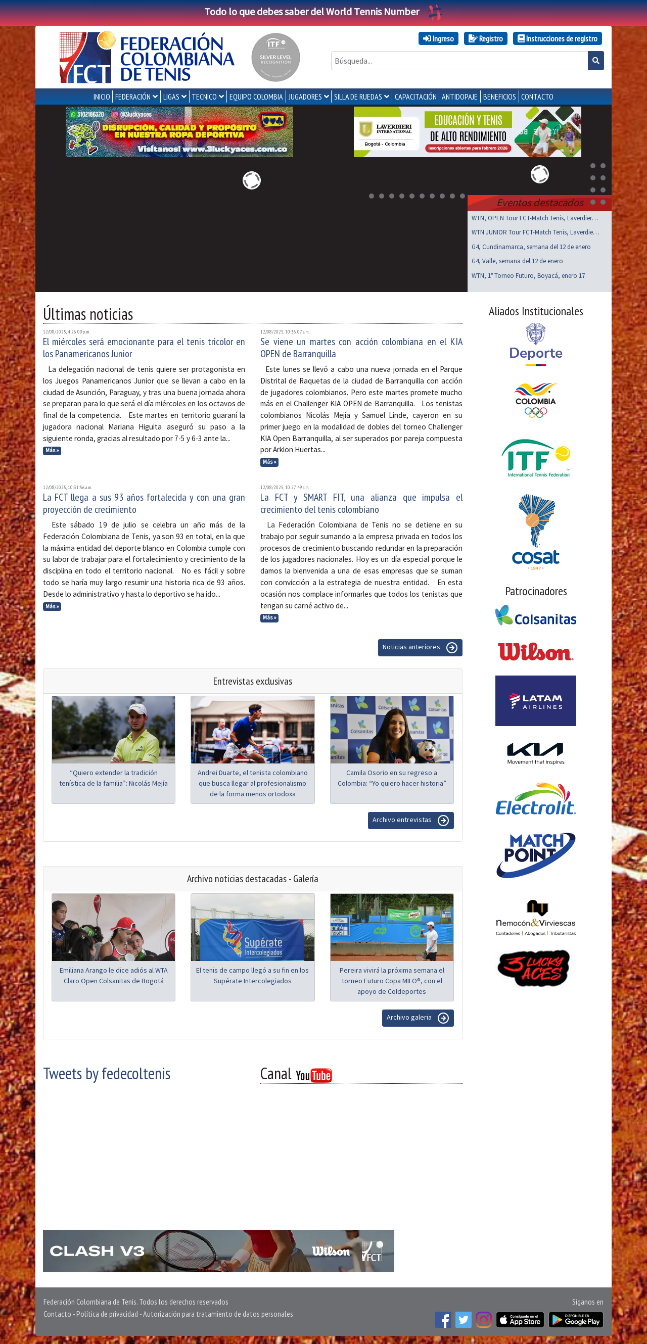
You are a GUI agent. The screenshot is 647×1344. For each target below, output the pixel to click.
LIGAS (171, 96)
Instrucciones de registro (557, 38)
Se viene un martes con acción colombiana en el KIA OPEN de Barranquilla (361, 347)
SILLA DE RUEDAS (358, 96)
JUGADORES (305, 96)
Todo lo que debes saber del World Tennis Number (323, 11)
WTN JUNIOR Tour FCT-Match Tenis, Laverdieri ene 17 (535, 232)
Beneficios (499, 96)
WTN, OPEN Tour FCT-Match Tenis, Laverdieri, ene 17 (535, 218)
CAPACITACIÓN (416, 96)
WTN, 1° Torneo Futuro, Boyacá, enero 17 (528, 275)
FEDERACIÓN (133, 96)
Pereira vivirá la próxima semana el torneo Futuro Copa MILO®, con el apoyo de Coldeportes (392, 981)
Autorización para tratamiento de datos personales (218, 1314)
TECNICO (204, 96)
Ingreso (438, 38)
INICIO (102, 96)
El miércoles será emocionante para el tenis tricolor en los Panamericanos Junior (144, 347)
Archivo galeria (418, 1018)
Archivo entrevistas (411, 820)
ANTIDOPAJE (460, 96)
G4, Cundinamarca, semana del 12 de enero (531, 247)
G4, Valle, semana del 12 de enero (517, 261)
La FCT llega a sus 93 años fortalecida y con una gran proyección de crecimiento (144, 503)
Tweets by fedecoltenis (106, 1073)
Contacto (57, 1314)
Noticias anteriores (420, 648)
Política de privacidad (107, 1314)
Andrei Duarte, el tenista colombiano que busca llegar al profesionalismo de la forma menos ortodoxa (253, 783)
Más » (52, 450)
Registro (486, 38)
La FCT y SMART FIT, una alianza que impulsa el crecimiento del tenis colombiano (361, 503)
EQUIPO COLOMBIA (256, 96)
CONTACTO (537, 96)
